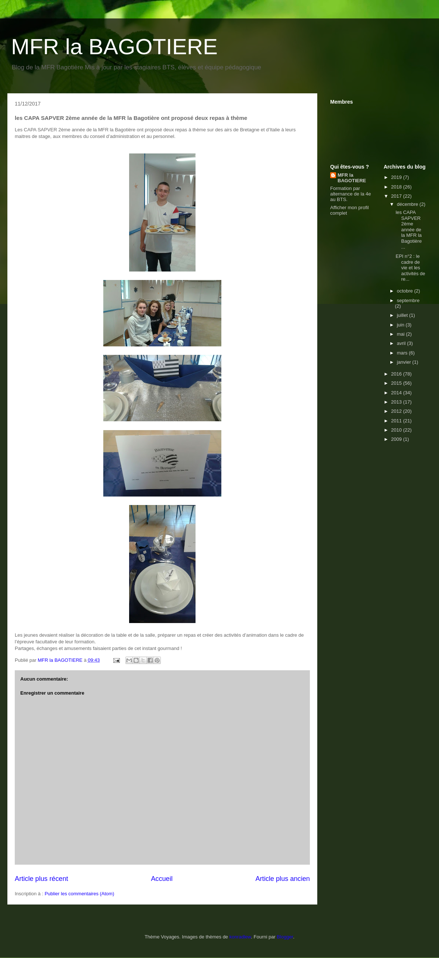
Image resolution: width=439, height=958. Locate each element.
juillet (403, 315)
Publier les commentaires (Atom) (79, 893)
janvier (404, 362)
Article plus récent (41, 878)
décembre (408, 204)
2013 (397, 402)
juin (401, 325)
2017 (397, 196)
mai (401, 334)
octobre (405, 291)
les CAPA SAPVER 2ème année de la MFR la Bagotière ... (408, 230)
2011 (397, 420)
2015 (397, 383)
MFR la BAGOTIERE (114, 46)
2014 (397, 392)
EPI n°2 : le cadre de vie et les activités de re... (410, 267)
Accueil (162, 878)
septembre (408, 300)
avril (402, 343)
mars (403, 353)
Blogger (285, 937)
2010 (397, 430)
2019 (397, 177)
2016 (397, 374)
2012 (397, 411)
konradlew (240, 937)
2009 (397, 439)
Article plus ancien (282, 878)
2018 (397, 187)
